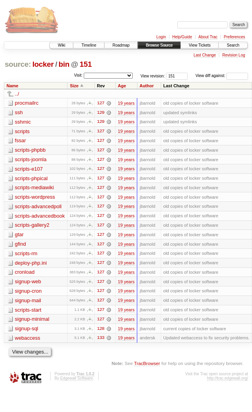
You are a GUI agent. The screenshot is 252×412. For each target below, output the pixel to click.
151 (86, 64)
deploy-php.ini (31, 264)
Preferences (234, 37)
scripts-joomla (31, 160)
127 (100, 103)
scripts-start (28, 311)
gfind (20, 245)
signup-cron (28, 292)
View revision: (153, 75)
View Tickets (200, 45)
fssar (20, 141)
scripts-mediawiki (34, 188)
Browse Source (159, 45)
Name (13, 85)
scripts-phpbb (30, 150)
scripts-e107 (29, 169)
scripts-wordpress (35, 198)
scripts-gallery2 (32, 226)
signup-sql (26, 330)
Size (74, 85)
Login (161, 37)
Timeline (88, 45)
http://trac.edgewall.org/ (227, 380)
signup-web (28, 283)
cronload (25, 274)
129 (100, 112)
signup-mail (28, 302)
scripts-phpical (31, 179)
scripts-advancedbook (40, 217)
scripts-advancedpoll (38, 207)
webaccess (27, 340)
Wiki (61, 45)
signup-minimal (32, 321)
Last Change (205, 55)
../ (17, 94)
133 (100, 340)
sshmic (23, 122)
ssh (19, 112)
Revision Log (233, 55)
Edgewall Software (76, 380)
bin (63, 64)
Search (233, 45)
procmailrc (27, 103)
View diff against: (222, 75)
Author (146, 85)
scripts (22, 131)
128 (100, 330)
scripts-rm (26, 255)
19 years (126, 103)
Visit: (78, 75)
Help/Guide (182, 37)
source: (18, 64)
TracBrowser (147, 365)
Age (122, 85)
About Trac (207, 37)
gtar (19, 236)
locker (43, 64)
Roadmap (121, 45)
